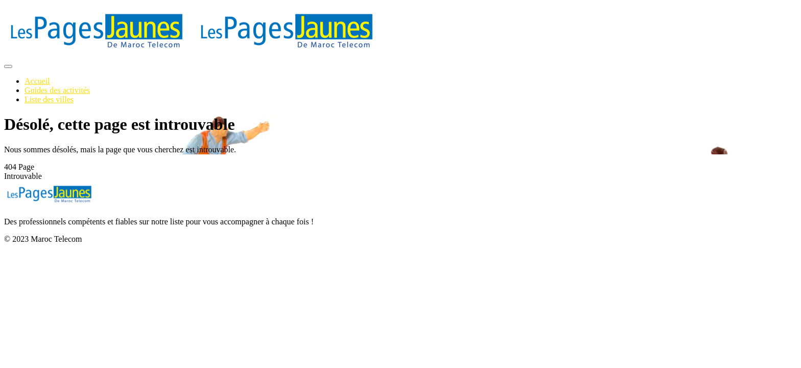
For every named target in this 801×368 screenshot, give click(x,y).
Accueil (37, 81)
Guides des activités (57, 90)
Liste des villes (49, 99)
